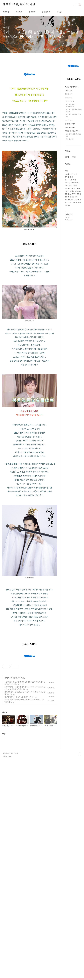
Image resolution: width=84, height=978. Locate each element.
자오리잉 (67, 174)
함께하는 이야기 (70, 124)
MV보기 (67, 183)
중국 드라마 (68, 180)
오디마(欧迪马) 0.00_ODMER (70, 105)
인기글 (73, 157)
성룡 (71, 177)
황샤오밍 (78, 200)
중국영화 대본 (70, 139)
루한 (74, 180)
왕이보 (72, 191)
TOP (79, 920)
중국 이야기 (68, 98)
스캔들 (75, 185)
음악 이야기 (68, 94)
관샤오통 (67, 200)
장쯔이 (67, 177)
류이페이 (74, 174)
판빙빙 (67, 197)
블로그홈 (6, 12)
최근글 (67, 157)
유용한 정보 (68, 120)
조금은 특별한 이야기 (72, 87)
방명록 (59, 12)
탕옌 (79, 202)
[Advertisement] (29, 435)
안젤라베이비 (75, 183)
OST (70, 202)
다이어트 (67, 205)
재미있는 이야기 (70, 127)
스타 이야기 (8, 844)
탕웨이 (79, 194)
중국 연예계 (73, 197)
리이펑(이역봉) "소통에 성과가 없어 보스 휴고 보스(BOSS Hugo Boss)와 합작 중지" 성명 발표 (24, 854)
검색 (74, 4)
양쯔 (70, 185)
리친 (66, 185)
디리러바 (67, 188)
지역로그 (19, 12)
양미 (66, 202)
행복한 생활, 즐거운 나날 (19, 4)
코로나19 (67, 194)
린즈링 (73, 188)
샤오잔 (75, 202)
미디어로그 (46, 12)
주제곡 (74, 194)
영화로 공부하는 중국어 (72, 131)
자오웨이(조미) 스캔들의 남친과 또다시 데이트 (19, 863)
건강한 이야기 (69, 101)
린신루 (67, 191)
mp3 (72, 200)
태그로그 (32, 12)
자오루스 (78, 191)
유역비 (79, 188)
